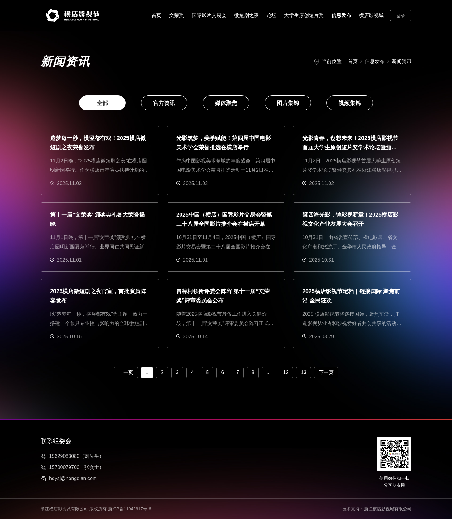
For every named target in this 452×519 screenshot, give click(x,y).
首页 (156, 15)
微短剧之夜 (246, 15)
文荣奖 (176, 15)
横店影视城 (371, 15)
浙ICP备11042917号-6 (129, 508)
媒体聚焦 (226, 103)
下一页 (326, 372)
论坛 (271, 15)
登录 (400, 15)
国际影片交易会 (209, 15)
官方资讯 (164, 103)
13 (303, 372)
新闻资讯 (401, 61)
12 (286, 372)
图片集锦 (288, 103)
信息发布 (341, 15)
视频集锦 (350, 103)
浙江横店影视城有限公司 (387, 508)
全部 (102, 103)
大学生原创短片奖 (304, 15)
